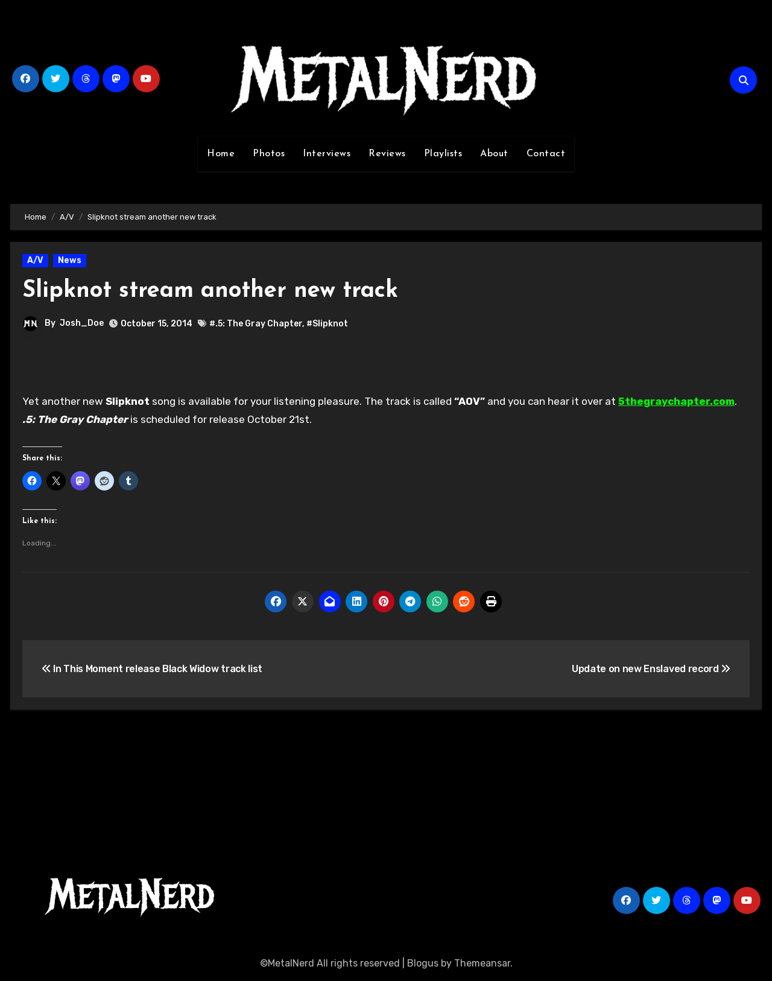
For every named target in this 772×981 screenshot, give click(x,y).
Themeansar (482, 963)
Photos (269, 154)
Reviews (387, 154)
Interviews (326, 154)
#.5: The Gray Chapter (255, 324)
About (494, 154)
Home (221, 154)
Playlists (443, 154)
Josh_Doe (82, 323)
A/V (35, 260)
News (69, 260)
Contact (546, 154)
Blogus (422, 963)
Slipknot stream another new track (210, 291)
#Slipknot (327, 324)
